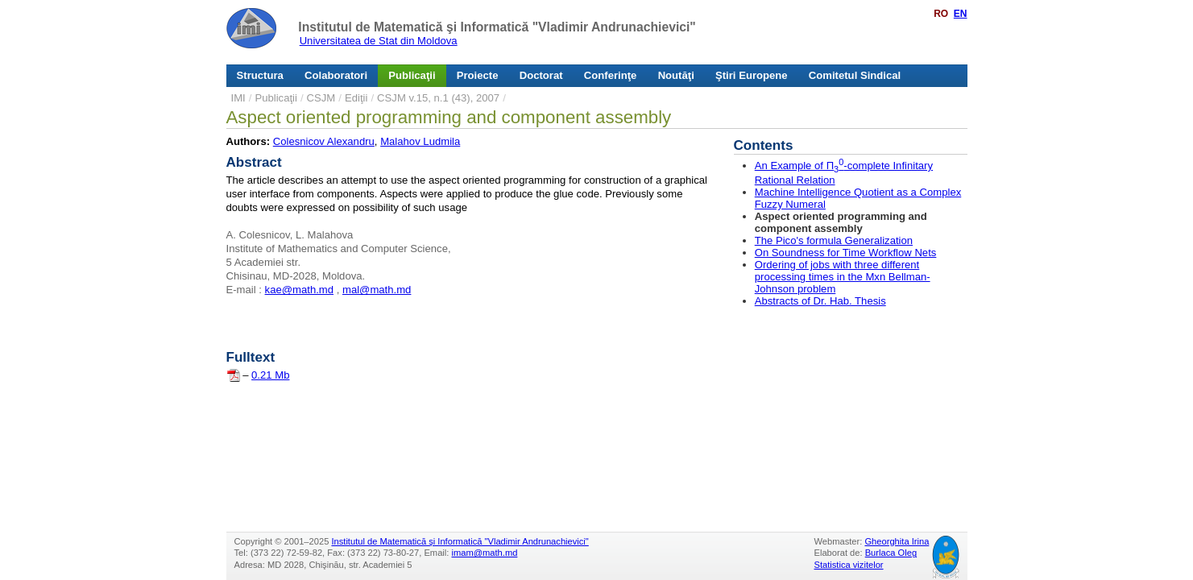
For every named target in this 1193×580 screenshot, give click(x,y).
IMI (238, 98)
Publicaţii (411, 75)
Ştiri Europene (751, 75)
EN (960, 13)
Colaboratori (335, 75)
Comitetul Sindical (855, 75)
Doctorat (541, 75)
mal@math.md (376, 290)
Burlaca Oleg (891, 552)
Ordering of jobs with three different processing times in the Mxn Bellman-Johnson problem (842, 277)
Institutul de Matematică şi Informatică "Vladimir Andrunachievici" (496, 27)
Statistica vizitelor (849, 565)
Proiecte (478, 75)
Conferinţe (610, 75)
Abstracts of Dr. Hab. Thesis (820, 301)
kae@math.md (299, 290)
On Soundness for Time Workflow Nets (846, 252)
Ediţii (356, 98)
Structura (260, 75)
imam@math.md (485, 552)
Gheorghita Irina (896, 541)
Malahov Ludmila (420, 141)
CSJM (321, 98)
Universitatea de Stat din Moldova (379, 41)
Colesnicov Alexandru (324, 141)
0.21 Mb (270, 375)
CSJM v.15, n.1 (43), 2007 (438, 98)
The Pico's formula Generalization (834, 240)
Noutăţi (676, 75)
